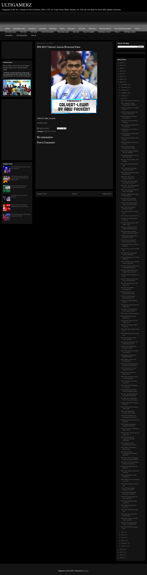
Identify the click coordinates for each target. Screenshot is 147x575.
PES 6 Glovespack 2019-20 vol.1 (130, 100)
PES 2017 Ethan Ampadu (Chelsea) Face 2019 (128, 489)
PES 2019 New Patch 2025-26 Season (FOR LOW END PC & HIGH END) (20, 178)
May (122, 535)
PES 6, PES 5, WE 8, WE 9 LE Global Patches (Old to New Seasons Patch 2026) (16, 68)
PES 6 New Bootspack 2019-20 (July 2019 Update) (129, 190)
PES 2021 (32, 28)
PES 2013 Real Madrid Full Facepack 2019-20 (128, 347)
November (124, 87)
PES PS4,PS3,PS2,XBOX (123, 28)
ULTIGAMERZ (17, 4)
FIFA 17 (117, 32)
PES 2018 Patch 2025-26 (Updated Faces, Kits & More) (20, 215)
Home (74, 194)
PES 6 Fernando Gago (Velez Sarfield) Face (129, 514)
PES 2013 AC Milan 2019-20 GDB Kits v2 (129, 321)
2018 (121, 549)
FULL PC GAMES (88, 32)
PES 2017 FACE (50, 131)
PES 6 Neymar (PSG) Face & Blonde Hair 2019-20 (129, 343)
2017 (121, 552)
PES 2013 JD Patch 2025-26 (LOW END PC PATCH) (19, 186)
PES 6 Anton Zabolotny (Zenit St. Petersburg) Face (129, 377)
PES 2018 (82, 28)
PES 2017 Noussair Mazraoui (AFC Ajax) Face (129, 497)
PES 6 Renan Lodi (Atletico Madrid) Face (128, 448)
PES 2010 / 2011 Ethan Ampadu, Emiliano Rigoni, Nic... (130, 186)
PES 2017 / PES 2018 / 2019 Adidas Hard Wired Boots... (129, 228)
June (122, 532)
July (122, 98)
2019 (121, 82)
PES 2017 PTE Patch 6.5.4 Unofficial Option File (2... (129, 416)
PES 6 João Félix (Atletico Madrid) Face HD (128, 208)
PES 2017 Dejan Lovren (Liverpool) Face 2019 (128, 292)
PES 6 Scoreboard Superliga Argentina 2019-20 (129, 169)
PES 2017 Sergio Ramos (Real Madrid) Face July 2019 (129, 271)
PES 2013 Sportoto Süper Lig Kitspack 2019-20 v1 (129, 112)
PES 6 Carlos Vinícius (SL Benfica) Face (128, 373)
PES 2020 (42, 28)
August (123, 95)
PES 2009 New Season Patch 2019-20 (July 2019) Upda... (129, 399)
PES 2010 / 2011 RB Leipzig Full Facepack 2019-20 (129, 310)
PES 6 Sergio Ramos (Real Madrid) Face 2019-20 (128, 425)
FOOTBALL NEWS (130, 32)
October (123, 90)
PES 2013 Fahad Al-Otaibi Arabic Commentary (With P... (130, 232)
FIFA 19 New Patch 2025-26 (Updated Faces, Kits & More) (19, 205)
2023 (121, 71)
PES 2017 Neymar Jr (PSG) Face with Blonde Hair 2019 (130, 266)
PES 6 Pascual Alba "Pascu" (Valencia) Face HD (129, 369)
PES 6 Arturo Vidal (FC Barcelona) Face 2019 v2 (128, 444)
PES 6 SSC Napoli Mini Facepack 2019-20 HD (128, 412)
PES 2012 (23, 32)
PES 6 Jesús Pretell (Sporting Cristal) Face (129, 386)
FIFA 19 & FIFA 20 (105, 28)
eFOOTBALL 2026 (19, 28)
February (124, 543)
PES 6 (62, 28)
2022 (121, 73)
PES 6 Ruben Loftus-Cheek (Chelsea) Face (128, 360)
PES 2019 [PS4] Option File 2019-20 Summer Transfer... (129, 390)
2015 (121, 558)
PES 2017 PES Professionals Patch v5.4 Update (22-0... (129, 523)
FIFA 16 (33, 35)
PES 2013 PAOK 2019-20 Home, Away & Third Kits (130, 262)
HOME (7, 28)
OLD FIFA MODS (22, 35)
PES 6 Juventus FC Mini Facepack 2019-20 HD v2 (129, 104)
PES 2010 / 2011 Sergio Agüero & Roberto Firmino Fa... (130, 463)
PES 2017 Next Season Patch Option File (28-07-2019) (129, 203)
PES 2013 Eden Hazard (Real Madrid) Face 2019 (129, 236)
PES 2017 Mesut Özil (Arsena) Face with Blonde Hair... (129, 279)
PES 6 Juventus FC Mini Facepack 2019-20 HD (128, 147)
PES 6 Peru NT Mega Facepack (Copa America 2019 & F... (129, 364)
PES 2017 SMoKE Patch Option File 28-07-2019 (130, 195)
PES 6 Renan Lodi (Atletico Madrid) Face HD (128, 356)
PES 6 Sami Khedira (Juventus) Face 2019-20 (129, 351)
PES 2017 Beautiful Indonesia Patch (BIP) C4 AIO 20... (129, 394)
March (123, 540)
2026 (121, 62)
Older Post (106, 194)
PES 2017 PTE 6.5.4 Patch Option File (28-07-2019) (128, 199)
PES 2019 (53, 28)
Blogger (85, 571)
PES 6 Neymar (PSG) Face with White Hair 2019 (130, 156)
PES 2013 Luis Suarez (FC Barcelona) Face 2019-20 (128, 241)
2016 (121, 555)
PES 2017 (71, 28)
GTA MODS (8, 35)
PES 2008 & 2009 (63, 32)
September (124, 93)
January (123, 546)
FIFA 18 (137, 28)
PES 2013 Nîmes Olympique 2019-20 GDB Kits (129, 253)
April (123, 537)
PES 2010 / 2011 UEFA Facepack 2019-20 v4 (127, 177)
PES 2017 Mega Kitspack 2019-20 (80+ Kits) (130, 223)
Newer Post (42, 194)
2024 (121, 68)
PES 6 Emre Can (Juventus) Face (130, 216)
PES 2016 (34, 32)
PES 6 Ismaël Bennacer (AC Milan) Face (129, 476)
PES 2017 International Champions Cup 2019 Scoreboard (127, 438)
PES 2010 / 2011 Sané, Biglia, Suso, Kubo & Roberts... (129, 182)
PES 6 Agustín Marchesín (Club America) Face (130, 173)
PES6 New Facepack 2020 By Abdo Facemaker (129, 519)
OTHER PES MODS (47, 32)
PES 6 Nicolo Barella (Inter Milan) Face (128, 317)
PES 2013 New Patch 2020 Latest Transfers (128, 338)
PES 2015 (76, 32)
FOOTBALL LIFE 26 (104, 32)
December (124, 84)
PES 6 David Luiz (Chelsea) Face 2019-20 (129, 117)
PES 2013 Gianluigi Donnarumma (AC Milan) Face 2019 (129, 453)
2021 (121, 76)
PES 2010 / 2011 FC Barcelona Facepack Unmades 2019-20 (129, 458)
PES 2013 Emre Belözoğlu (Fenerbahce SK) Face (128, 493)
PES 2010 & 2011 (10, 32)
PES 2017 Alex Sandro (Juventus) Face (127, 288)
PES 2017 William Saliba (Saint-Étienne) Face (128, 297)
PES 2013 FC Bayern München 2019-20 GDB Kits (129, 151)
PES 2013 (92, 28)
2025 (121, 65)
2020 (121, 79)
